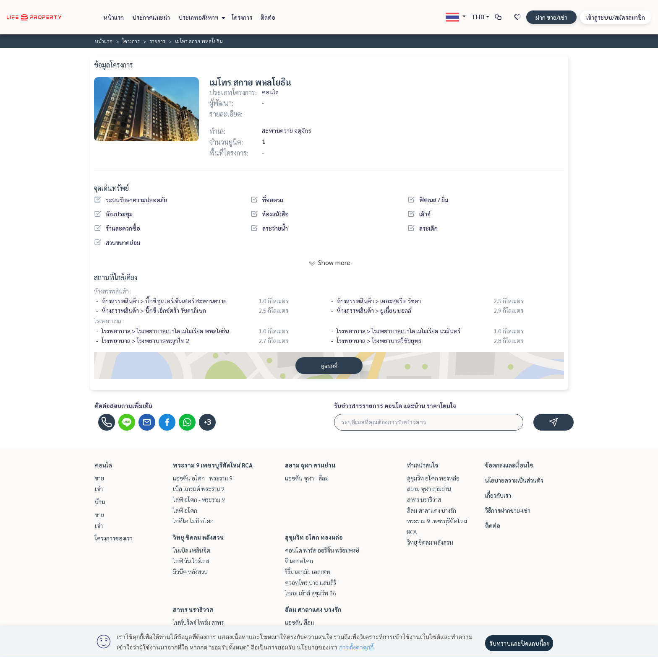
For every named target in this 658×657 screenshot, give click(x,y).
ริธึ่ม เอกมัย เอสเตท (307, 571)
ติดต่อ (268, 17)
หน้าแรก (113, 17)
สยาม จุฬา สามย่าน (310, 465)
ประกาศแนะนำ (151, 17)
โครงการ (242, 17)
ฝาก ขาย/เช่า (551, 17)
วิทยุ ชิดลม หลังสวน (198, 537)
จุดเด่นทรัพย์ (111, 188)
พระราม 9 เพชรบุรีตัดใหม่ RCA (213, 465)
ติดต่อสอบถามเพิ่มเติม (123, 405)
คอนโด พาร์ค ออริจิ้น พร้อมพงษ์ (322, 550)
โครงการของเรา (114, 538)
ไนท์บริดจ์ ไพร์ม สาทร (198, 622)
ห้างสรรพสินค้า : (112, 291)
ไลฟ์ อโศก (185, 510)
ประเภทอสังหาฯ (200, 17)
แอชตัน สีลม (299, 622)
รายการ (157, 41)
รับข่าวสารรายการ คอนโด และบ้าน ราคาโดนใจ (395, 405)
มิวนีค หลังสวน (190, 571)
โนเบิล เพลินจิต (191, 550)
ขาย (99, 478)
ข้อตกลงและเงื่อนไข (509, 465)
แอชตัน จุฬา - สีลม (307, 478)
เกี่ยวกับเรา (498, 495)
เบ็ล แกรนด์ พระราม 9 (199, 488)
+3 (207, 422)
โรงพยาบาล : (109, 321)
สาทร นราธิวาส (193, 609)
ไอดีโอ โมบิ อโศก (193, 521)
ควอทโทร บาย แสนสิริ (310, 582)
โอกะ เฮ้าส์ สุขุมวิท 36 (310, 593)
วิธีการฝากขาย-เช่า (507, 510)
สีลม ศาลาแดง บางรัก (313, 609)
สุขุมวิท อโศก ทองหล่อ (314, 537)
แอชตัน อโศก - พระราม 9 (202, 478)
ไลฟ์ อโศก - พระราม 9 (199, 499)
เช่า (99, 488)
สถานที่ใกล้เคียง (115, 277)
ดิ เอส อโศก (299, 560)
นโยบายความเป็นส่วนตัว (514, 480)
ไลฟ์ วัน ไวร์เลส (191, 560)
